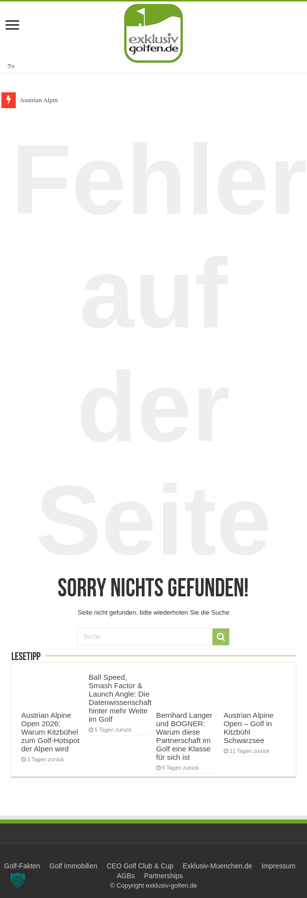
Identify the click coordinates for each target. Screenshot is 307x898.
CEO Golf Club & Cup (139, 866)
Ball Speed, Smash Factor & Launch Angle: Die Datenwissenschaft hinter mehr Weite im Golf (120, 698)
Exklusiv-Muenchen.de (217, 866)
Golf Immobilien (73, 866)
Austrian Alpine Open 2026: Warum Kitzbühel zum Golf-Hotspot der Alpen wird (50, 732)
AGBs (126, 876)
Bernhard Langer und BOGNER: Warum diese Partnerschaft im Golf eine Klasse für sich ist (184, 736)
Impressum (278, 866)
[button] (17, 880)
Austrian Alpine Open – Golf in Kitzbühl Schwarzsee (248, 727)
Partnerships (163, 876)
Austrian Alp (36, 100)
